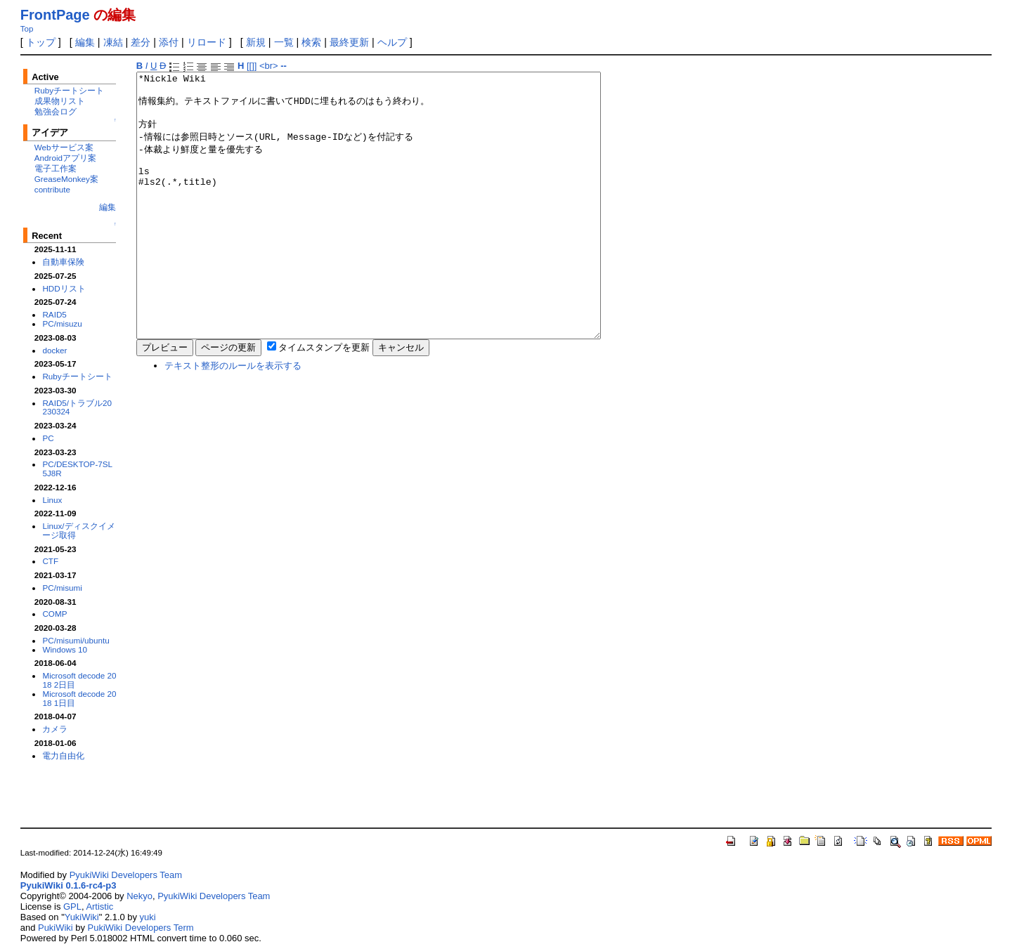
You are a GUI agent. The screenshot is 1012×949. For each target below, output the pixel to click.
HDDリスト (63, 288)
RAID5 (54, 314)
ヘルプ (392, 42)
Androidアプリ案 (65, 157)
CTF (50, 560)
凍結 (113, 42)
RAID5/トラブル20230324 (77, 407)
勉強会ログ (55, 111)
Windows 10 (64, 649)
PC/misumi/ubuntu (75, 640)
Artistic (99, 906)
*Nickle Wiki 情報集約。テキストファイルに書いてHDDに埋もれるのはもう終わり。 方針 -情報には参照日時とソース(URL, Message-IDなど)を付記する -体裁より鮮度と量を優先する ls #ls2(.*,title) (396, 232)
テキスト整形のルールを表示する (232, 418)
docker (54, 350)
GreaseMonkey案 (66, 178)
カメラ (54, 728)
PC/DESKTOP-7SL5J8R (77, 468)
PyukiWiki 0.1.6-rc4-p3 (68, 885)
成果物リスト (59, 100)
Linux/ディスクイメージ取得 (78, 530)
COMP (54, 613)
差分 (140, 42)
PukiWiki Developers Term (141, 927)
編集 (85, 42)
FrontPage (55, 14)
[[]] (252, 65)
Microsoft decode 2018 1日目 (79, 698)
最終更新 (349, 42)
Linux (52, 499)
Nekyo (139, 896)
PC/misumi (62, 587)
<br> (268, 65)
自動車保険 (63, 261)
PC (47, 438)
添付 (169, 42)
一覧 (284, 42)
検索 (311, 42)
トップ (41, 42)
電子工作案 (55, 168)
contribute (52, 189)
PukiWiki (55, 927)
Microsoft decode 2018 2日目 (79, 680)
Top (27, 29)
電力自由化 (63, 755)
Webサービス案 (63, 147)
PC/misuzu (62, 323)
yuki (148, 917)
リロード (206, 42)
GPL (72, 906)
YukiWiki (82, 917)
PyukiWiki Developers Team (126, 875)
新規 (256, 42)
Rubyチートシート (69, 90)
